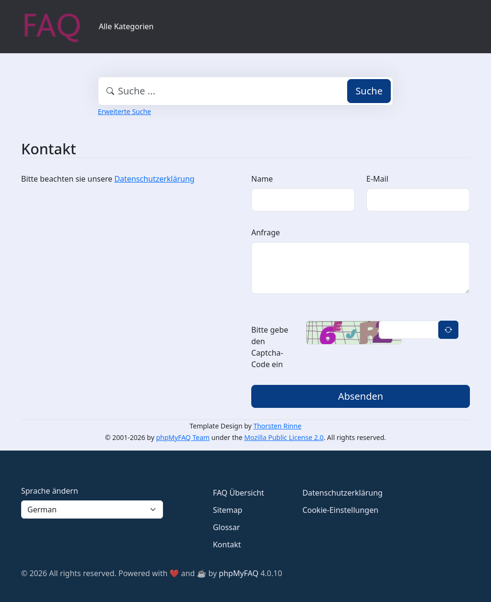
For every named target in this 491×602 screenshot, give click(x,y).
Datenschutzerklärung (154, 179)
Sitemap (228, 510)
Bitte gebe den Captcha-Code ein (269, 347)
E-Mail (377, 179)
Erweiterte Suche (124, 111)
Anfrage (265, 232)
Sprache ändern (49, 491)
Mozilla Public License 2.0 (283, 437)
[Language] (92, 509)
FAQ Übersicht (238, 492)
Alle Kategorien (126, 26)
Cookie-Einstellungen (340, 510)
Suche (369, 90)
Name (262, 179)
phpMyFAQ (238, 573)
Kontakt (227, 544)
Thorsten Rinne (277, 425)
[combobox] (245, 91)
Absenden (360, 396)
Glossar (226, 527)
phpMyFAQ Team (183, 437)
